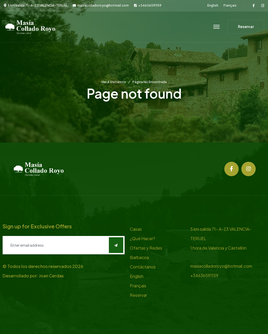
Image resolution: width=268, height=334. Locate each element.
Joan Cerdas (51, 275)
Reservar (138, 295)
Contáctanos (143, 267)
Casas (136, 229)
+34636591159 (149, 5)
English (212, 5)
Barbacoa (139, 257)
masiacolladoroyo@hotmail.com (103, 5)
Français (230, 5)
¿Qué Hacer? (142, 238)
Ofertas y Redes (146, 248)
